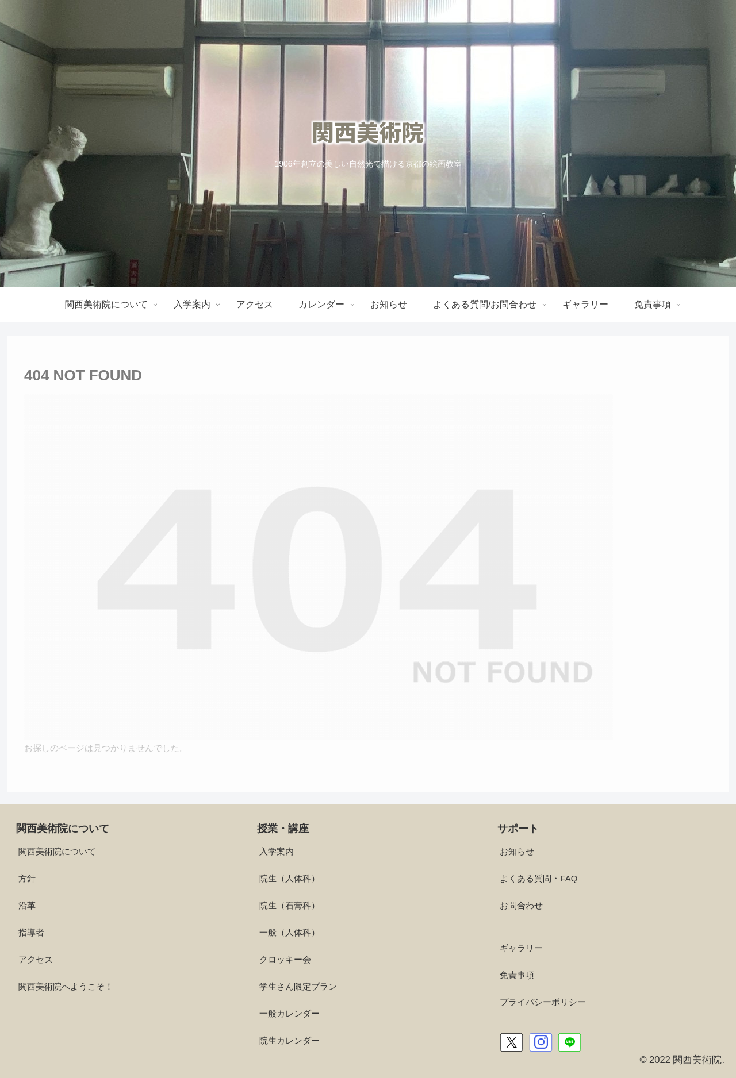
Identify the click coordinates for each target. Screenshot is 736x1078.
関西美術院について (57, 851)
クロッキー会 (285, 959)
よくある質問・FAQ (538, 878)
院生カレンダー (289, 1040)
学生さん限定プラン (298, 986)
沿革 (27, 905)
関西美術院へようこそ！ (65, 986)
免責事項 (517, 975)
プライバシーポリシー (543, 1002)
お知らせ (517, 851)
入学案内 (276, 851)
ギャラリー (521, 948)
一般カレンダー (289, 1013)
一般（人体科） (289, 932)
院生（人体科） (289, 878)
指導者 (31, 932)
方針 (27, 878)
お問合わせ (521, 905)
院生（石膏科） (289, 905)
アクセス (35, 959)
